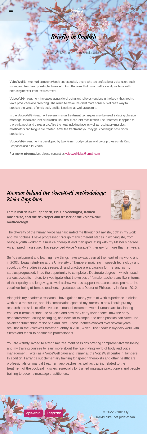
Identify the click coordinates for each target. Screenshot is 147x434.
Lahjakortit (54, 413)
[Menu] (11, 10)
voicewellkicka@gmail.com (82, 153)
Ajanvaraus (33, 413)
